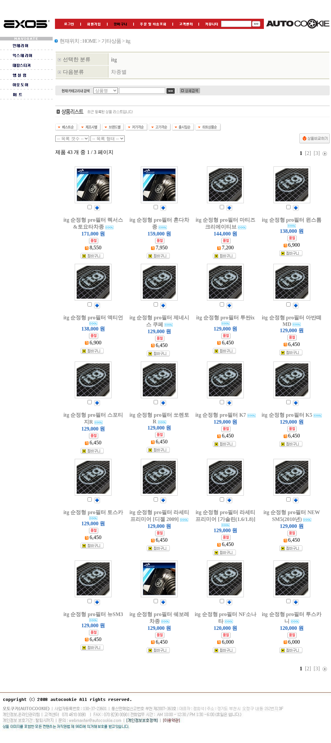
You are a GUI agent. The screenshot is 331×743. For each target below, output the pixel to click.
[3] (317, 153)
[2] (308, 153)
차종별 (119, 72)
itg (114, 59)
